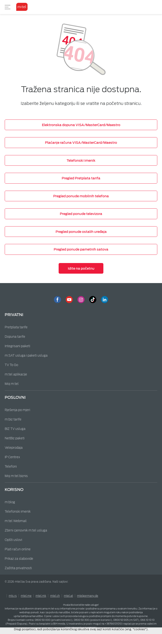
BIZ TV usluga (15, 429)
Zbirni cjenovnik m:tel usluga (26, 530)
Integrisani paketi (17, 346)
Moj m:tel (12, 384)
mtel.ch (55, 595)
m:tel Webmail (16, 521)
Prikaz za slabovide (19, 558)
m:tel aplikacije (16, 374)
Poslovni (15, 397)
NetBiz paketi (14, 438)
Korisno (14, 489)
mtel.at (68, 595)
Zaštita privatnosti (18, 568)
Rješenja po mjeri (17, 410)
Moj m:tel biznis (16, 476)
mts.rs (13, 595)
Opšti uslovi (13, 540)
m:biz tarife (13, 419)
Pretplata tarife (16, 327)
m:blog (10, 502)
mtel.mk (41, 595)
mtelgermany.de (87, 595)
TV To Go (11, 365)
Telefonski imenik (18, 511)
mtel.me (26, 595)
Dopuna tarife (15, 336)
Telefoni (11, 466)
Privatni (14, 315)
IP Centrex (12, 457)
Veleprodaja (14, 447)
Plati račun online (18, 549)
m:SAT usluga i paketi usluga (26, 355)
